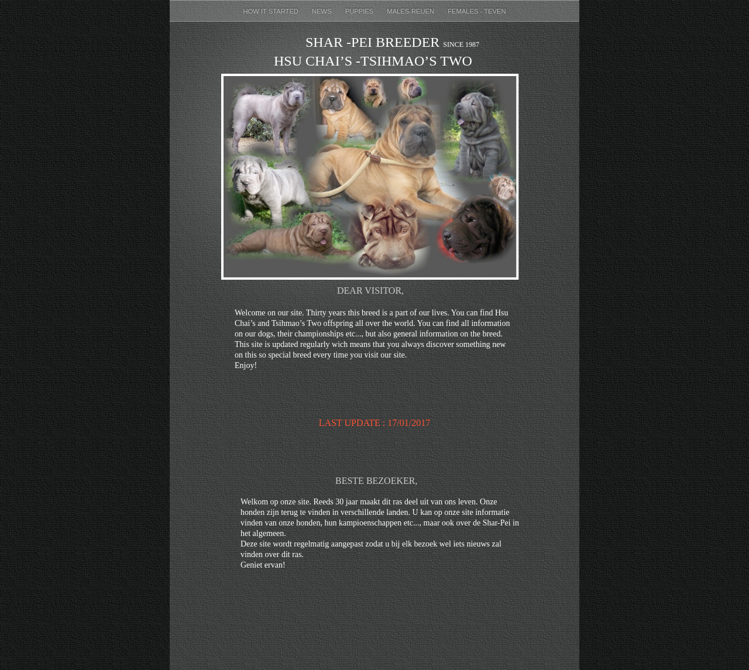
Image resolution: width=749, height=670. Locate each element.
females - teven (477, 11)
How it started (271, 11)
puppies (360, 11)
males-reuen (411, 11)
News (323, 11)
